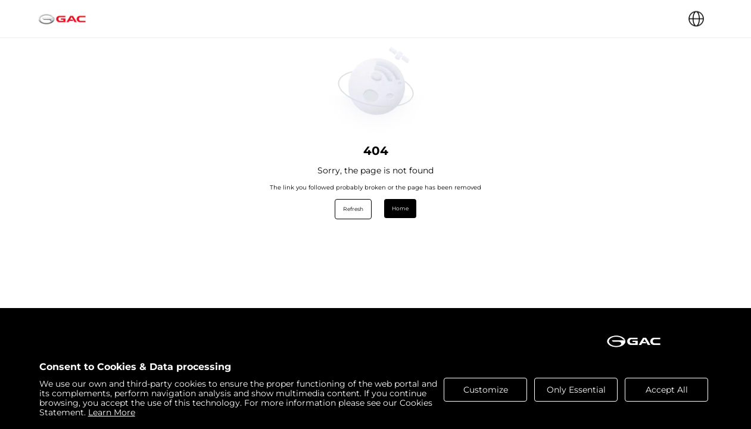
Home (400, 208)
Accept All (667, 389)
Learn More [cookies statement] (111, 412)
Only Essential (576, 389)
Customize (485, 389)
